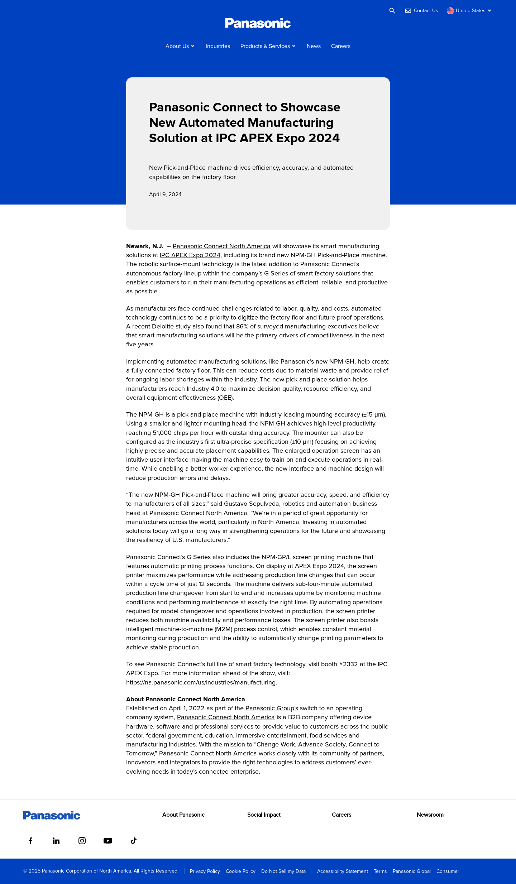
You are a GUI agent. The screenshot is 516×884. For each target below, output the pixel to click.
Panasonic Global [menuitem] (412, 871)
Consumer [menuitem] (447, 871)
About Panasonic (183, 815)
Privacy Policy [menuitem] (205, 871)
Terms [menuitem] (380, 871)
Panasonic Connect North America (222, 246)
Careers (340, 46)
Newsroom (430, 815)
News (314, 46)
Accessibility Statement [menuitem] (342, 871)
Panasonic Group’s (271, 708)
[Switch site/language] (470, 11)
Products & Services (265, 46)
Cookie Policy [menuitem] (240, 871)
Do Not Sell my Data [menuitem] (283, 871)
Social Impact (264, 815)
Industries (218, 46)
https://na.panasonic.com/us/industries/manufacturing (201, 682)
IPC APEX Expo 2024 (190, 255)
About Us (177, 46)
